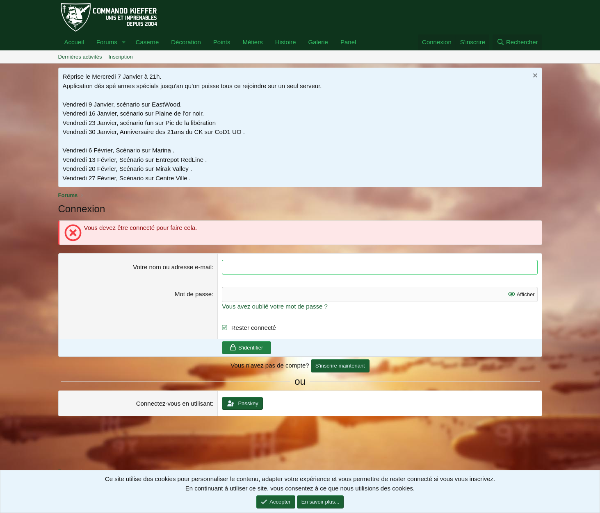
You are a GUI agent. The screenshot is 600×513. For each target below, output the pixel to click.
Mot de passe (193, 294)
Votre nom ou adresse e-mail (172, 266)
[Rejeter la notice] (534, 76)
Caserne (147, 42)
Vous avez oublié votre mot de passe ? (275, 306)
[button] (124, 42)
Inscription (120, 57)
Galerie (318, 42)
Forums (106, 42)
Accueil (74, 42)
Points (221, 42)
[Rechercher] (517, 42)
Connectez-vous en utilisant (174, 403)
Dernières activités (80, 57)
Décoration (186, 42)
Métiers (253, 42)
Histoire (285, 42)
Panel (348, 42)
